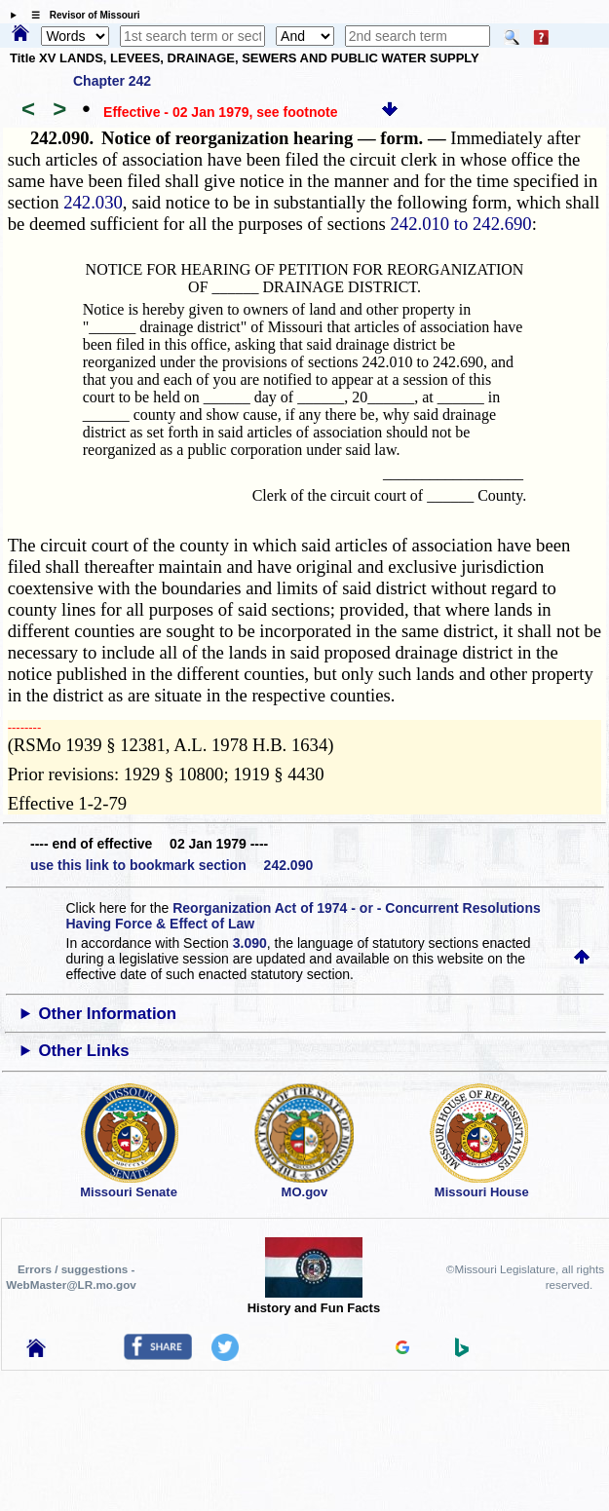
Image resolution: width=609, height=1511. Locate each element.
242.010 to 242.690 (461, 223)
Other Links (83, 1050)
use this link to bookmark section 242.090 (171, 865)
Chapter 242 (112, 81)
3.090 (250, 943)
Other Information (107, 1013)
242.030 (93, 202)
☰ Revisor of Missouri (80, 15)
